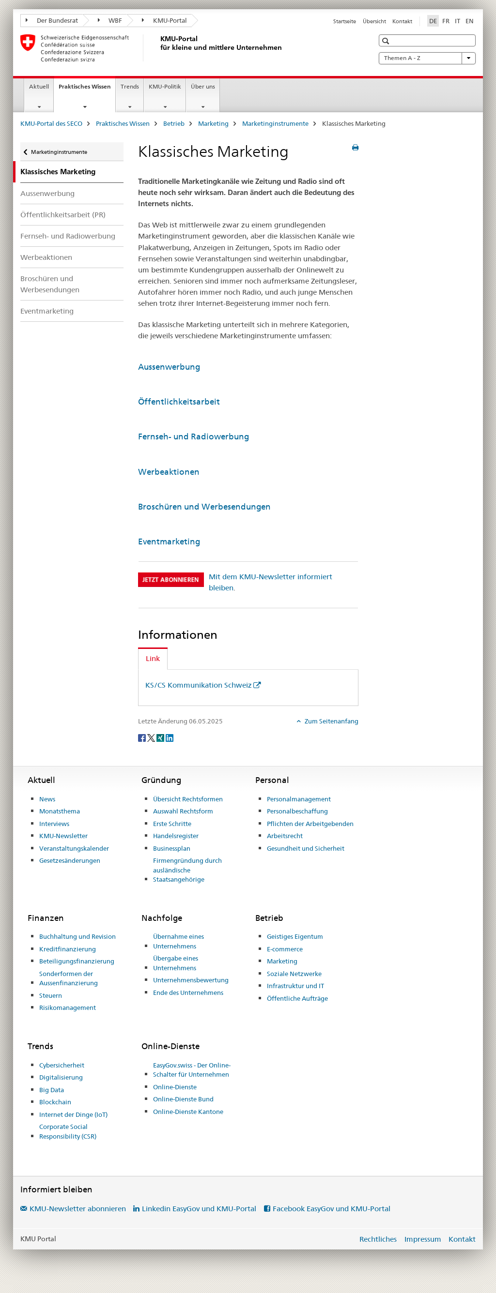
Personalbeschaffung (297, 811)
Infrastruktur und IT (295, 986)
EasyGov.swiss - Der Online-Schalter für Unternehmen (192, 1070)
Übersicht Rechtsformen (188, 799)
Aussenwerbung (47, 193)
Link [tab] (153, 658)
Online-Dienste (175, 1087)
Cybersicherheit (61, 1065)
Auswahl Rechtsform (183, 811)
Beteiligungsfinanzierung (76, 961)
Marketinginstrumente (275, 123)
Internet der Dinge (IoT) (73, 1114)
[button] (386, 41)
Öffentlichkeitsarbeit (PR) (63, 214)
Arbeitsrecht (285, 836)
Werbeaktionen (46, 257)
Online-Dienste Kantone (188, 1111)
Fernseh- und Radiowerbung (67, 236)
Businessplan (171, 848)
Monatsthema (59, 811)
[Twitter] (151, 737)
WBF (110, 20)
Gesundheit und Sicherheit (305, 848)
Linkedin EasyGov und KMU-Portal (199, 1208)
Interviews (54, 823)
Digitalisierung (61, 1077)
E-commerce (285, 949)
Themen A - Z (427, 58)
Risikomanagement (67, 1007)
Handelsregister (176, 836)
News (47, 799)
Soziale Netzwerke (294, 973)
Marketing (213, 123)
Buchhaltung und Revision (77, 936)
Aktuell (39, 86)
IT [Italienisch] (457, 21)
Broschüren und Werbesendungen (49, 284)
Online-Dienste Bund (183, 1099)
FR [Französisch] (446, 21)
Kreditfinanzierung (67, 949)
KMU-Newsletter (63, 836)
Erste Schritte (172, 823)
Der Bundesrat (52, 20)
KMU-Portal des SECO (51, 123)
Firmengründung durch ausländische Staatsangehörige (187, 870)
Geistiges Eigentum (295, 936)
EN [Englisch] (469, 21)
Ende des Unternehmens (188, 992)
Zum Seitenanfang (330, 721)
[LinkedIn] (169, 737)
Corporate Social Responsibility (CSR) (67, 1131)
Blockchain (55, 1102)
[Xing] (161, 737)
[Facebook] (142, 737)
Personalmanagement (299, 799)
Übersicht (374, 21)
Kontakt (402, 21)
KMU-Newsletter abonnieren (78, 1208)
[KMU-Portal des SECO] (158, 47)
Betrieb (174, 123)
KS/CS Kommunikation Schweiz (198, 685)
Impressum (422, 1239)
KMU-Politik (165, 86)
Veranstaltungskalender (74, 848)
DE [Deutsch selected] (433, 21)
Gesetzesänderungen (69, 860)
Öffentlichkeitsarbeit (179, 401)
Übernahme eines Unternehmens (178, 941)
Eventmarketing (47, 311)
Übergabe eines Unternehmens (175, 963)
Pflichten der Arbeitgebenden (310, 823)
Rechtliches (378, 1239)
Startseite (344, 21)
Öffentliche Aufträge (297, 998)
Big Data (51, 1090)
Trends (130, 86)
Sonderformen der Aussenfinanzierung (68, 978)
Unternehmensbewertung (191, 980)
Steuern (50, 995)
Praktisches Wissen (87, 89)
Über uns (203, 86)
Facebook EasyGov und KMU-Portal (331, 1208)
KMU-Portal (164, 20)
